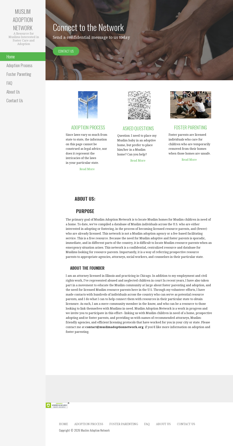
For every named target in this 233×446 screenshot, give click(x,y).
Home (10, 56)
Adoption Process (19, 65)
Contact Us (14, 100)
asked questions (135, 128)
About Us (13, 91)
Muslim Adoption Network (23, 19)
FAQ (9, 83)
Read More (80, 169)
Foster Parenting (18, 74)
